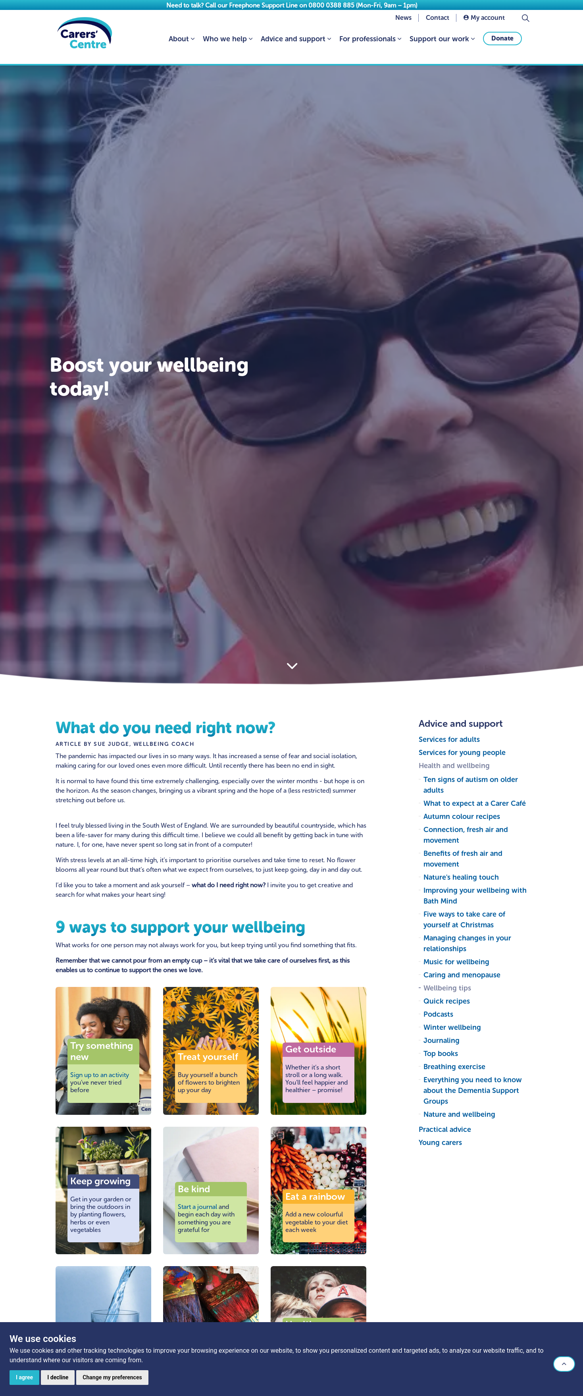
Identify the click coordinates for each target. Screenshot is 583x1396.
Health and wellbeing (454, 765)
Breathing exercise (454, 1066)
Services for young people (462, 752)
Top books (440, 1053)
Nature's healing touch (461, 877)
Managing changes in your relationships (467, 943)
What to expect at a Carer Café (474, 803)
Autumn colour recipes (461, 816)
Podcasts (438, 1014)
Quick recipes (446, 1001)
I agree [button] (24, 1377)
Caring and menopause (461, 975)
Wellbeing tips (447, 988)
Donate (502, 48)
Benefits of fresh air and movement (462, 859)
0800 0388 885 (331, 5)
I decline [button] (57, 1377)
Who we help (225, 48)
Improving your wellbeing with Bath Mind (475, 896)
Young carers (440, 1142)
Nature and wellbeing (459, 1114)
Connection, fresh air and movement (465, 835)
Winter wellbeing (452, 1027)
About (179, 48)
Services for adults (449, 739)
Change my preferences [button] (112, 1377)
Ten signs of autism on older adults (470, 785)
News (403, 27)
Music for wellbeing (456, 962)
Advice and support (293, 48)
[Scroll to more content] (292, 666)
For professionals (367, 48)
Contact (437, 27)
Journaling (441, 1040)
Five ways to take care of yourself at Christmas (464, 919)
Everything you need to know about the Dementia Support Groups (472, 1090)
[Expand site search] (526, 28)
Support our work (439, 48)
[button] (564, 1364)
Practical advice (445, 1129)
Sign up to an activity (99, 1075)
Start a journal (197, 1207)
